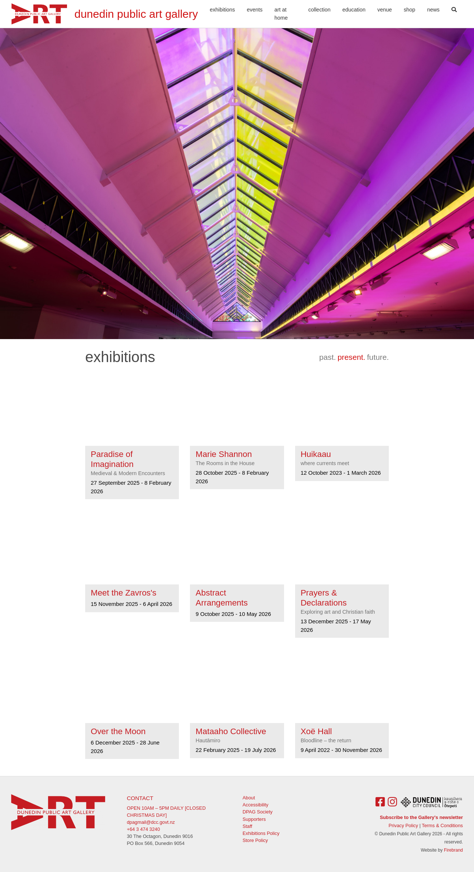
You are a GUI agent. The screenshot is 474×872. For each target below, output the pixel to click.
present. (351, 357)
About (249, 797)
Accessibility (255, 805)
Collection (319, 10)
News (433, 10)
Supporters (254, 819)
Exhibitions (222, 10)
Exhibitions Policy (261, 833)
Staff (247, 826)
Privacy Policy (403, 825)
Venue (384, 10)
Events (255, 10)
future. (378, 357)
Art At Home (281, 14)
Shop (409, 10)
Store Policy (255, 840)
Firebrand (453, 850)
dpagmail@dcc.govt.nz (151, 822)
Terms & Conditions (442, 825)
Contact (140, 798)
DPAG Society (258, 812)
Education (354, 10)
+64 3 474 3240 (143, 829)
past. (327, 357)
